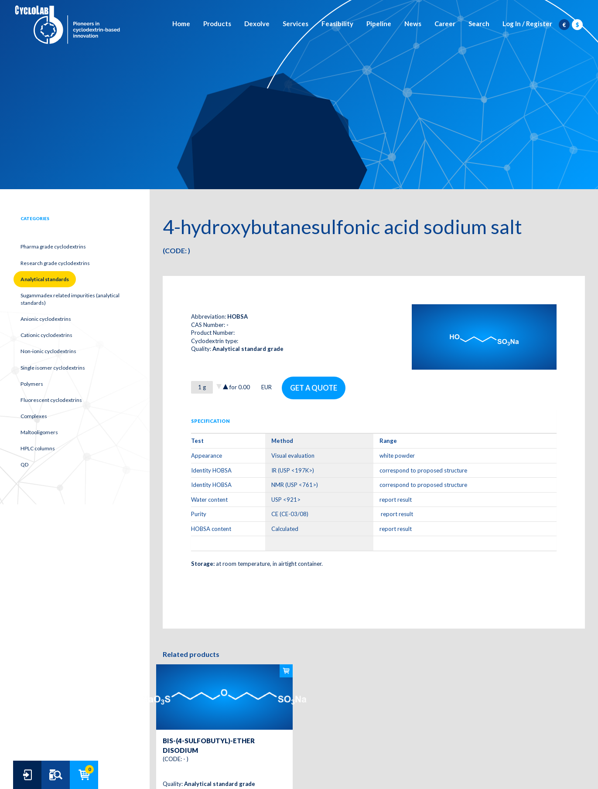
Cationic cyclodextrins (46, 335)
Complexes (34, 416)
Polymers (32, 384)
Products (217, 24)
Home (181, 24)
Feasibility (337, 24)
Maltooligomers (39, 432)
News (412, 24)
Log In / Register (527, 24)
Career (444, 24)
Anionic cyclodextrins (46, 319)
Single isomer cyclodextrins (53, 367)
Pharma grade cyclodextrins (53, 246)
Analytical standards (45, 279)
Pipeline (378, 24)
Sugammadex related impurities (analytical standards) (70, 299)
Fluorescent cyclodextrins (51, 400)
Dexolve (257, 24)
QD (24, 464)
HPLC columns (38, 448)
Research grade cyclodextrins (55, 263)
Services (295, 24)
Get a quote (314, 387)
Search (478, 24)
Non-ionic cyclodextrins (48, 351)
